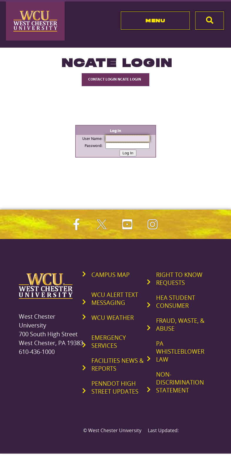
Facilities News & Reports (117, 364)
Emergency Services (108, 342)
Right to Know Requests (179, 279)
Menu (155, 20)
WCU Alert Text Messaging (114, 299)
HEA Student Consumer (175, 302)
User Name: (92, 138)
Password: (93, 145)
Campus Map (110, 275)
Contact (115, 79)
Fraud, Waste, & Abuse (180, 324)
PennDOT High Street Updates (114, 387)
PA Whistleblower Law (180, 351)
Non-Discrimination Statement (180, 382)
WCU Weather (112, 318)
